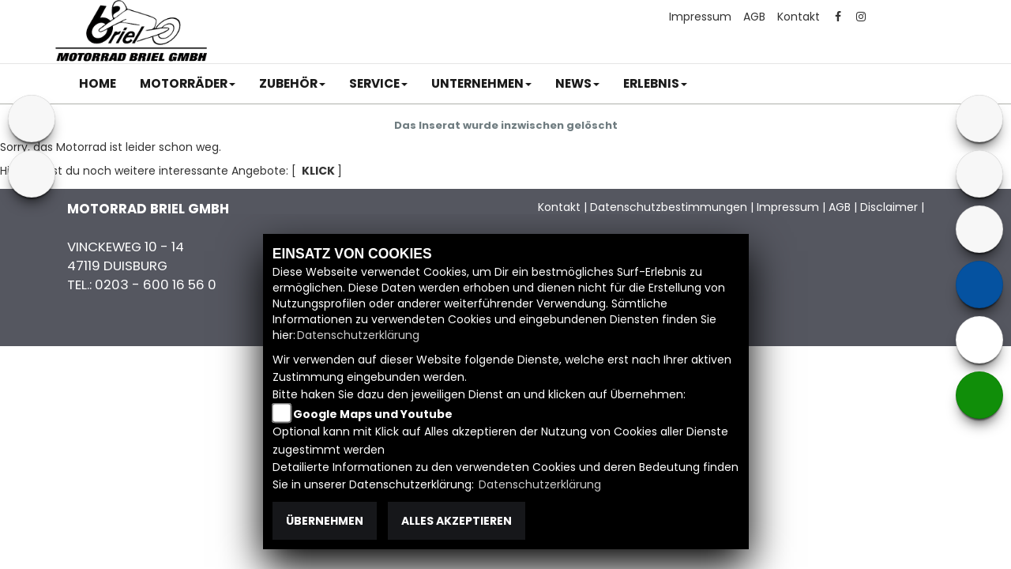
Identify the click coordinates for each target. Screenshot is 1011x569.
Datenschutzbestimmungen (668, 207)
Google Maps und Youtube (373, 414)
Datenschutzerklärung (358, 335)
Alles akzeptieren (456, 521)
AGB (754, 16)
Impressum (700, 16)
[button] (187, 84)
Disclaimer (889, 207)
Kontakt (798, 16)
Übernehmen (324, 521)
